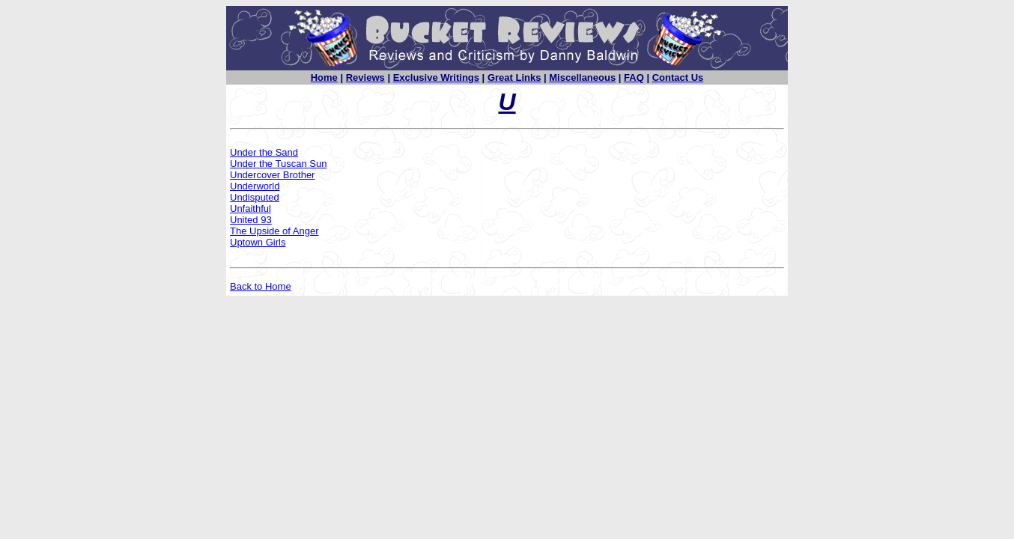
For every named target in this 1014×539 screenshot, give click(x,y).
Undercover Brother (272, 174)
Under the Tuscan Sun (278, 163)
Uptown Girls (257, 242)
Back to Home (260, 286)
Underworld (254, 186)
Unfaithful (250, 208)
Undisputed (254, 197)
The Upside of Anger (274, 231)
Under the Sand (264, 152)
